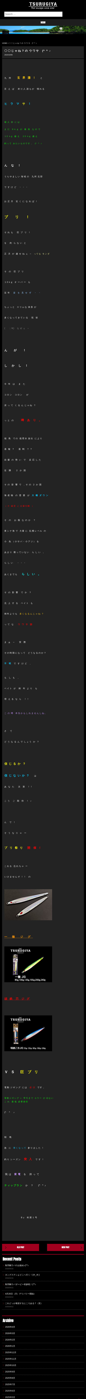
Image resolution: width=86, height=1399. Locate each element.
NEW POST (65, 1247)
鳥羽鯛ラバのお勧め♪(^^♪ (17, 1265)
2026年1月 (10, 1346)
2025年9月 (10, 1371)
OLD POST (20, 1247)
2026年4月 (10, 1327)
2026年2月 (10, 1340)
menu (43, 22)
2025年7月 (10, 1384)
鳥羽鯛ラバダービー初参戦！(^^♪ (20, 1284)
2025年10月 (10, 1365)
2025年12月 (10, 1352)
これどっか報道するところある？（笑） (24, 1303)
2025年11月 (10, 1359)
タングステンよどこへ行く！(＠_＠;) (22, 1275)
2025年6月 (10, 1391)
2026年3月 (10, 1333)
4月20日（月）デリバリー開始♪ (20, 1294)
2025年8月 (10, 1378)
